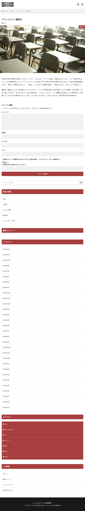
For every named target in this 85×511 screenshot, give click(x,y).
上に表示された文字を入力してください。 (14, 164)
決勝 (4, 199)
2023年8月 (6, 265)
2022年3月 (6, 331)
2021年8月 (6, 369)
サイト (4, 150)
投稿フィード (7, 479)
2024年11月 (6, 249)
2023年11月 (6, 260)
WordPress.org (7, 490)
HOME (6, 11)
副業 (12, 11)
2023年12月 (6, 255)
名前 (4, 132)
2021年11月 (6, 353)
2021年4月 (6, 391)
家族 (6, 451)
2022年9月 (6, 309)
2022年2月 (6, 336)
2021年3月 (6, 396)
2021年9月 (6, 364)
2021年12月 (6, 347)
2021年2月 (6, 402)
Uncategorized (9, 429)
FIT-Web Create (38, 505)
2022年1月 (6, 342)
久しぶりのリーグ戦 (9, 221)
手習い (7, 457)
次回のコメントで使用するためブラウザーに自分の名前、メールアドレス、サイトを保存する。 (32, 159)
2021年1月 (6, 407)
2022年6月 (6, 320)
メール (4, 141)
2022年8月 (6, 314)
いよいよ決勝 (7, 210)
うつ (6, 435)
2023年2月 (6, 282)
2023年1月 (6, 287)
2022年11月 (6, 298)
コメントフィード (8, 485)
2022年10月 (6, 304)
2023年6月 (6, 271)
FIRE (6, 424)
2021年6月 (6, 380)
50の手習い (48, 503)
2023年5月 (6, 276)
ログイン (5, 474)
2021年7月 (6, 374)
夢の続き (5, 215)
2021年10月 (6, 358)
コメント (5, 112)
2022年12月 (6, 293)
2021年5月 (6, 385)
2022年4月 (6, 325)
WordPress (57, 505)
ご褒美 (5, 204)
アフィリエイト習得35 (24, 11)
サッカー (7, 440)
